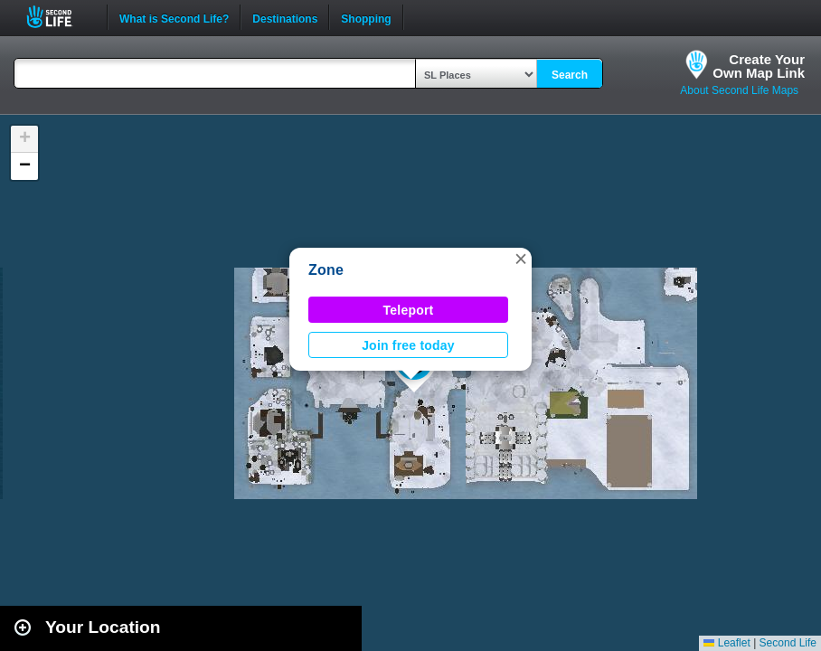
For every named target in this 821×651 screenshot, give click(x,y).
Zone (326, 270)
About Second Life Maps (739, 90)
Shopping (366, 17)
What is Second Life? (174, 17)
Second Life (59, 17)
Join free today (408, 345)
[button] (521, 258)
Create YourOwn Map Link (758, 66)
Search (570, 75)
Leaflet (726, 643)
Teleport (408, 310)
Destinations (284, 17)
